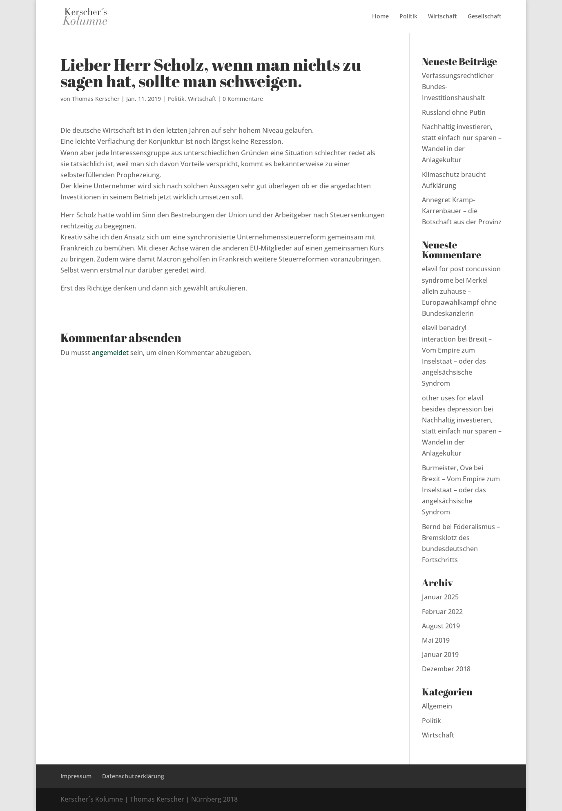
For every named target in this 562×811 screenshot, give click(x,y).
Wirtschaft (442, 16)
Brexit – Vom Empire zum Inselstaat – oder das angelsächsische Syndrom (457, 361)
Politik (408, 16)
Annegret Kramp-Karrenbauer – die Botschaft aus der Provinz (462, 210)
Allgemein (437, 706)
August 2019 (441, 625)
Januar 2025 (440, 596)
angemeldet (110, 352)
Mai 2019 (436, 640)
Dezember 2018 (446, 668)
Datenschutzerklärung (133, 776)
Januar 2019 (440, 654)
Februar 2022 (442, 611)
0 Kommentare (243, 99)
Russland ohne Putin (454, 112)
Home (380, 16)
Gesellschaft (485, 16)
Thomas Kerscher (96, 99)
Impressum (75, 776)
